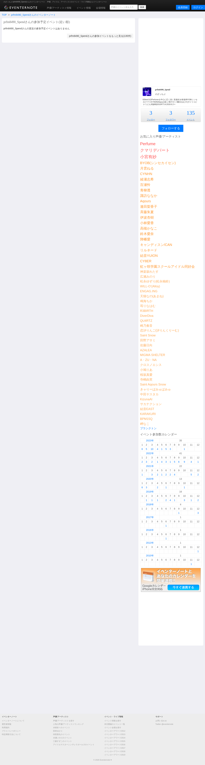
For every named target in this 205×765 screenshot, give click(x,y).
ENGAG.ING (149, 291)
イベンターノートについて (13, 721)
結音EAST (147, 409)
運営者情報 (6, 724)
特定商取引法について (11, 734)
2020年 (150, 479)
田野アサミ (147, 340)
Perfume (148, 143)
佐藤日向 (146, 345)
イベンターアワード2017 (114, 748)
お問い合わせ (161, 721)
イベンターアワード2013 (114, 734)
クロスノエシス (151, 365)
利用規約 (5, 727)
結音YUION (149, 255)
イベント (191, 119)
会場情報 (100, 7)
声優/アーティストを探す (63, 721)
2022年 (150, 453)
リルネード (148, 250)
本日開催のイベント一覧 (114, 724)
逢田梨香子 (148, 206)
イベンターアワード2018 (114, 751)
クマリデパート (155, 150)
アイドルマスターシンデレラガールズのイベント (73, 745)
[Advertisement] (35, 52)
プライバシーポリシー (11, 731)
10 (152, 449)
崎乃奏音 (146, 325)
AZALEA (146, 350)
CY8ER (146, 261)
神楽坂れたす (149, 271)
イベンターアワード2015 (114, 741)
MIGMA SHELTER (152, 355)
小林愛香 (147, 223)
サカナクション (151, 404)
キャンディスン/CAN (156, 245)
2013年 (150, 542)
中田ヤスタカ (149, 394)
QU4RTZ (146, 320)
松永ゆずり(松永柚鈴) (155, 281)
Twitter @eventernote (164, 724)
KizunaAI (146, 399)
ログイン (198, 7)
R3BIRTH (146, 311)
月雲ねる (147, 168)
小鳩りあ (146, 370)
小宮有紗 (148, 156)
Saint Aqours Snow (153, 384)
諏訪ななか (148, 196)
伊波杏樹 (147, 217)
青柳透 (145, 190)
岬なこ (144, 424)
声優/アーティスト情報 (59, 7)
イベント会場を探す (112, 727)
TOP (4, 14)
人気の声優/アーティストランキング (68, 724)
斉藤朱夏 (147, 212)
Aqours (145, 201)
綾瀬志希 (147, 179)
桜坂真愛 (146, 374)
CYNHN (146, 174)
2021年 (150, 466)
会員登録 (183, 7)
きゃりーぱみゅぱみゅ (155, 389)
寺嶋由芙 (146, 379)
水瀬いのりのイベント (62, 738)
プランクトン (148, 428)
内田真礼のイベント (61, 734)
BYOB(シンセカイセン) (158, 163)
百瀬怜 (145, 185)
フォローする (171, 128)
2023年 (150, 440)
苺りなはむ (147, 306)
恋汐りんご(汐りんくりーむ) (159, 330)
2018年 (150, 504)
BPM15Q (146, 419)
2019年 (150, 491)
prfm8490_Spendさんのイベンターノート (33, 14)
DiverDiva (146, 315)
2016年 (150, 530)
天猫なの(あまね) (152, 296)
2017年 (150, 517)
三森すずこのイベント (62, 741)
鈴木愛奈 (147, 234)
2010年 (150, 555)
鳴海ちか (146, 301)
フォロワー (171, 119)
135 (191, 113)
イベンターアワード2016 (114, 745)
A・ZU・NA (148, 360)
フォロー (151, 119)
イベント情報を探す (112, 721)
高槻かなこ (148, 228)
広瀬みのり (147, 276)
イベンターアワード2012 (114, 731)
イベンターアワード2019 (114, 755)
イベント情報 (83, 7)
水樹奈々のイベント (61, 727)
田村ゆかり (57, 731)
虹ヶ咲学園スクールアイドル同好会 (167, 266)
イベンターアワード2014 (114, 738)
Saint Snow (148, 335)
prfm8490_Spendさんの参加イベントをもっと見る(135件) (100, 36)
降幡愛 (145, 239)
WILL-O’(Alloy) (150, 286)
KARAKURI (148, 414)
